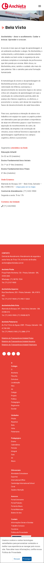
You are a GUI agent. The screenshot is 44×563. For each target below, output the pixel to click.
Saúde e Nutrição (17, 490)
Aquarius (14, 422)
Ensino (13, 441)
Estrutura (14, 379)
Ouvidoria (14, 529)
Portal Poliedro (16, 503)
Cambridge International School (22, 483)
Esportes (14, 477)
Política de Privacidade (19, 532)
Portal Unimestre (17, 500)
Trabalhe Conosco (18, 526)
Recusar (17, 559)
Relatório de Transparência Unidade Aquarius (18, 341)
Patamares (15, 432)
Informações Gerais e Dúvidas (22, 523)
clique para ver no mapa (25, 187)
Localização (15, 383)
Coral (13, 487)
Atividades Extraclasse (19, 473)
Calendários (15, 445)
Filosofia (14, 376)
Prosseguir (27, 559)
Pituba (13, 419)
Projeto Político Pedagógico (15, 399)
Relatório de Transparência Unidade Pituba (17, 338)
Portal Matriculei (17, 509)
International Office (18, 480)
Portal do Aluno (17, 506)
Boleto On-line (16, 513)
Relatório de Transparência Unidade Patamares (19, 345)
